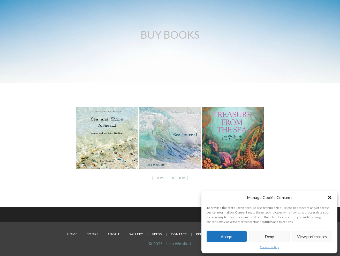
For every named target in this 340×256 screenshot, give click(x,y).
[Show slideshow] (170, 178)
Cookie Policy (269, 247)
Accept (227, 236)
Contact (179, 234)
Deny (269, 236)
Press (157, 234)
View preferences (312, 236)
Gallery (136, 234)
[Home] (159, 51)
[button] (329, 197)
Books (93, 234)
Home (72, 234)
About (114, 234)
